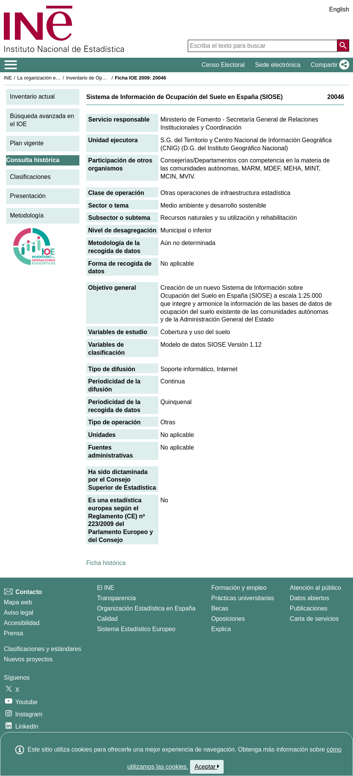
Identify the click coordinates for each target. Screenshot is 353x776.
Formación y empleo (238, 587)
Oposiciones (228, 618)
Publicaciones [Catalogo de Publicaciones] (308, 608)
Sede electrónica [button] (277, 65)
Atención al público (315, 587)
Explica (221, 629)
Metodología (27, 215)
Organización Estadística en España (146, 608)
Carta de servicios (314, 618)
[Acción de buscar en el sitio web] (343, 45)
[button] (328, 65)
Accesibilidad (21, 623)
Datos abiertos (309, 598)
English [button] (339, 9)
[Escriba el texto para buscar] (262, 46)
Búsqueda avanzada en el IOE (42, 120)
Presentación (27, 196)
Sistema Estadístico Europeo (136, 629)
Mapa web (18, 602)
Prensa (13, 633)
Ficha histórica (106, 563)
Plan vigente (27, 143)
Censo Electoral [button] (223, 65)
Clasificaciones (30, 177)
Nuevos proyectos (28, 659)
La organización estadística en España (59, 78)
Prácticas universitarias (242, 598)
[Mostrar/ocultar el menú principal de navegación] (11, 65)
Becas (219, 608)
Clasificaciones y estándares (42, 649)
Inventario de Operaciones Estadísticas (108, 78)
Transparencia (116, 598)
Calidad (107, 618)
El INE (105, 587)
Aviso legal (18, 612)
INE (8, 78)
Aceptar (207, 766)
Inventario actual (32, 96)
